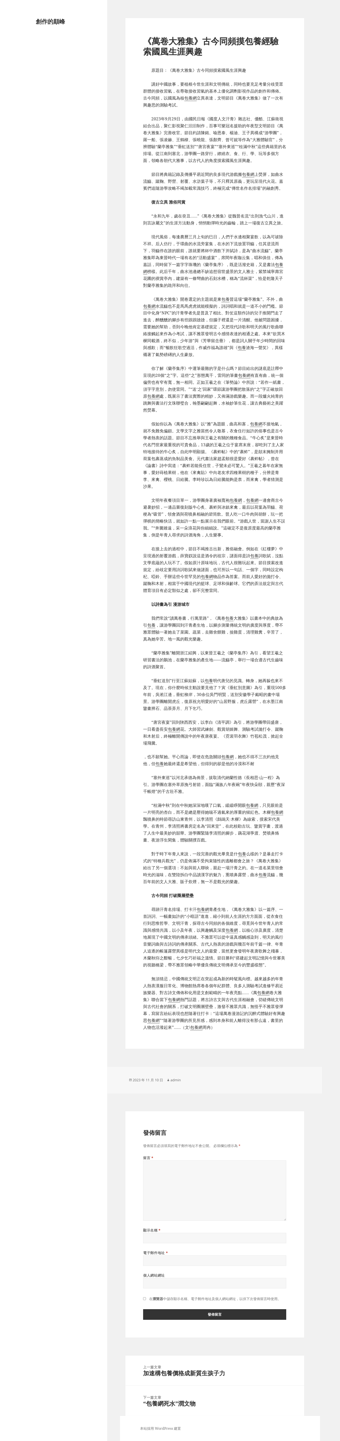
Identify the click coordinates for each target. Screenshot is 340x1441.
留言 (148, 1157)
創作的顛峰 (50, 21)
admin (175, 1080)
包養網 (190, 98)
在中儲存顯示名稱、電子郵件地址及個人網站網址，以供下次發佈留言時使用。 (215, 1298)
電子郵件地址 (155, 1252)
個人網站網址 (154, 1275)
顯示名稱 (152, 1230)
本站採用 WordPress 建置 (160, 1428)
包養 (225, 299)
